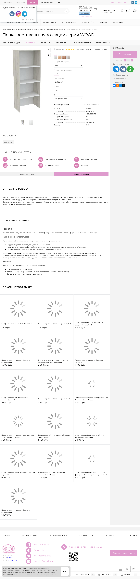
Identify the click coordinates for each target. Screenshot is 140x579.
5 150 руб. (92, 441)
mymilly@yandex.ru (44, 561)
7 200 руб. (92, 478)
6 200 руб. (18, 478)
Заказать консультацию (124, 553)
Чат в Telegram (84, 13)
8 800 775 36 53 (85, 7)
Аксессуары (118, 22)
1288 (56, 90)
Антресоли (8, 142)
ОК (64, 571)
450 (87, 117)
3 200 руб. (18, 441)
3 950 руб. (18, 328)
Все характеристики (91, 105)
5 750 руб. (55, 441)
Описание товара (81, 174)
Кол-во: (119, 60)
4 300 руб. (18, 366)
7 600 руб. (55, 478)
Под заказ (118, 79)
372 (56, 74)
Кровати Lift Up (88, 22)
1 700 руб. (92, 366)
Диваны (34, 22)
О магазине (7, 3)
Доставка (21, 3)
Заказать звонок (85, 16)
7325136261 (11, 558)
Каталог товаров (15, 22)
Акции (32, 3)
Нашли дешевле (121, 75)
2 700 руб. (55, 328)
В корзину (125, 54)
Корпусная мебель (69, 22)
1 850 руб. (55, 403)
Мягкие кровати (49, 22)
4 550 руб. (92, 403)
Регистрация (120, 2)
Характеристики (27, 174)
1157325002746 (12, 560)
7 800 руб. (92, 328)
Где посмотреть (47, 3)
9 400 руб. (18, 403)
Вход (112, 2)
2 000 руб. (55, 366)
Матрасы (104, 22)
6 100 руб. (18, 516)
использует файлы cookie (37, 570)
